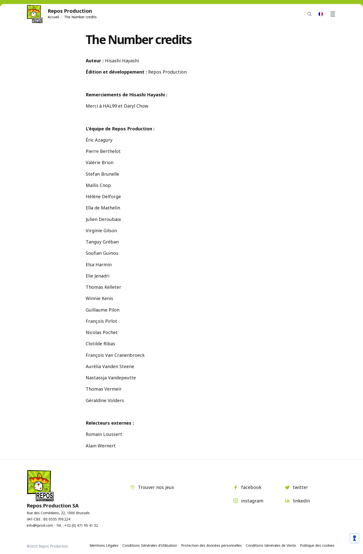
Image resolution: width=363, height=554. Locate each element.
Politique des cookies (317, 545)
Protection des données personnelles (211, 545)
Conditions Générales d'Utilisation (149, 545)
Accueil (53, 17)
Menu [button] (334, 14)
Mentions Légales (103, 545)
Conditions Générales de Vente (271, 545)
